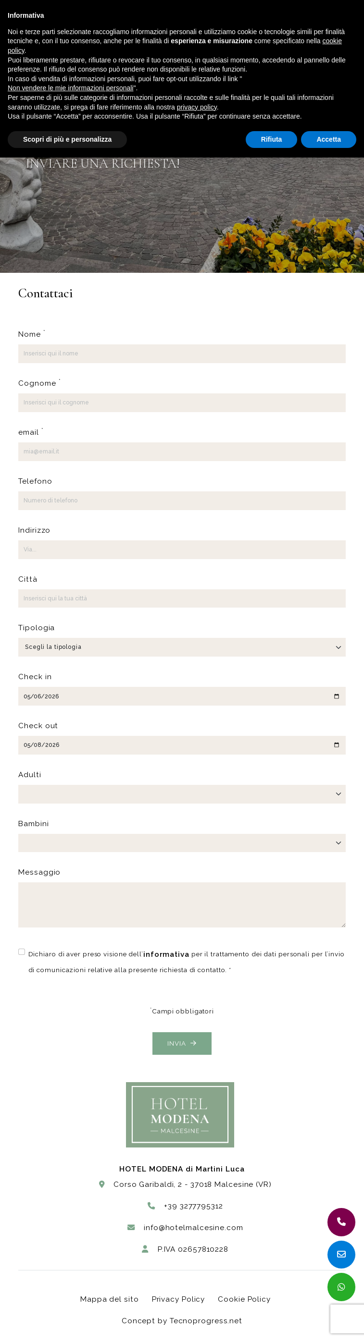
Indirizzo (34, 530)
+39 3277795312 (185, 1206)
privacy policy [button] (197, 107)
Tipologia (36, 627)
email (30, 432)
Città (28, 579)
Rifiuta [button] (271, 139)
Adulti (29, 774)
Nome (31, 334)
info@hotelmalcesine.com (185, 1227)
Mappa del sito (109, 1299)
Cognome (39, 383)
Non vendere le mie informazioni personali (70, 88)
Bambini (33, 823)
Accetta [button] (328, 139)
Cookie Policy (244, 1299)
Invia (181, 1043)
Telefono (35, 481)
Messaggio (39, 872)
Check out (38, 725)
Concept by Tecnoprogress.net (182, 1321)
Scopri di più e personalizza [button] (67, 139)
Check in (34, 676)
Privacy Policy (178, 1299)
